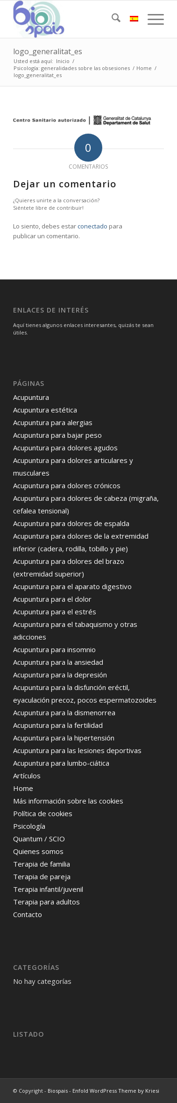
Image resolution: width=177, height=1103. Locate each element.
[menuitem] (111, 19)
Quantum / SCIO (39, 838)
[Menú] (151, 19)
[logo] (73, 19)
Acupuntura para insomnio (54, 649)
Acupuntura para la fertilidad (58, 725)
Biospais (58, 1090)
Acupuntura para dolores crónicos (66, 485)
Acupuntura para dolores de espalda (71, 523)
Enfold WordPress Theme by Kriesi (115, 1090)
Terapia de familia (41, 863)
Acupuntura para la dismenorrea (64, 712)
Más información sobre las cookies (68, 800)
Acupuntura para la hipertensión (63, 737)
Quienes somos (38, 851)
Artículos (27, 775)
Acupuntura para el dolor (52, 599)
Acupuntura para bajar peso (57, 435)
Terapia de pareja (42, 876)
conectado (92, 226)
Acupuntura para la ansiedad (58, 662)
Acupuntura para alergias (52, 422)
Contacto (27, 914)
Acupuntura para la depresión (60, 674)
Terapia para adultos (46, 901)
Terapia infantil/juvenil (48, 889)
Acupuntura (31, 397)
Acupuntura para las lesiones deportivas (77, 750)
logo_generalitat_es (47, 51)
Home (23, 788)
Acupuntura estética (45, 409)
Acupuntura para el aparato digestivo (72, 586)
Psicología (29, 826)
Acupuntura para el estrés (54, 611)
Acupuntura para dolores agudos (65, 447)
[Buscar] (111, 19)
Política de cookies (42, 813)
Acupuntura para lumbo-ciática (61, 763)
